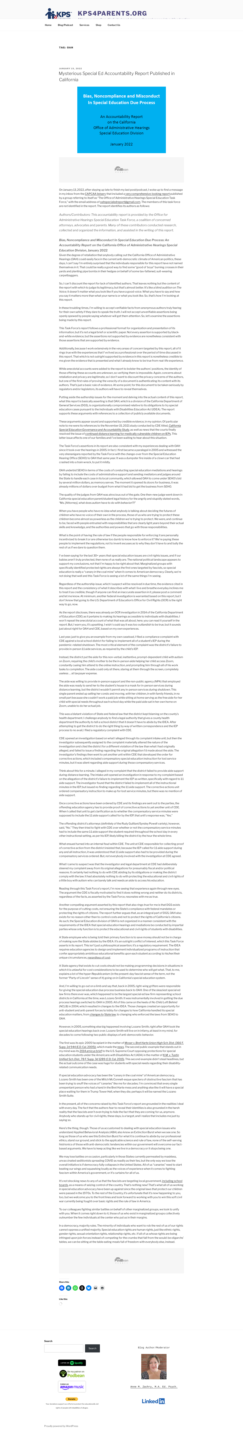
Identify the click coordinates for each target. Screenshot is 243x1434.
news (120, 1047)
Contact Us (114, 25)
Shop (98, 25)
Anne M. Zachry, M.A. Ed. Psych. (154, 1386)
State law (110, 1014)
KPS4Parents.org (112, 13)
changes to (96, 1014)
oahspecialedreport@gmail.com (120, 202)
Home (48, 25)
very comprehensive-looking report (147, 193)
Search (48, 1341)
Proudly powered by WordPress (61, 1426)
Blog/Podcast (65, 25)
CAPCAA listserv (95, 193)
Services (84, 25)
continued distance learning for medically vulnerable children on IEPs (128, 433)
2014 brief (90, 1051)
